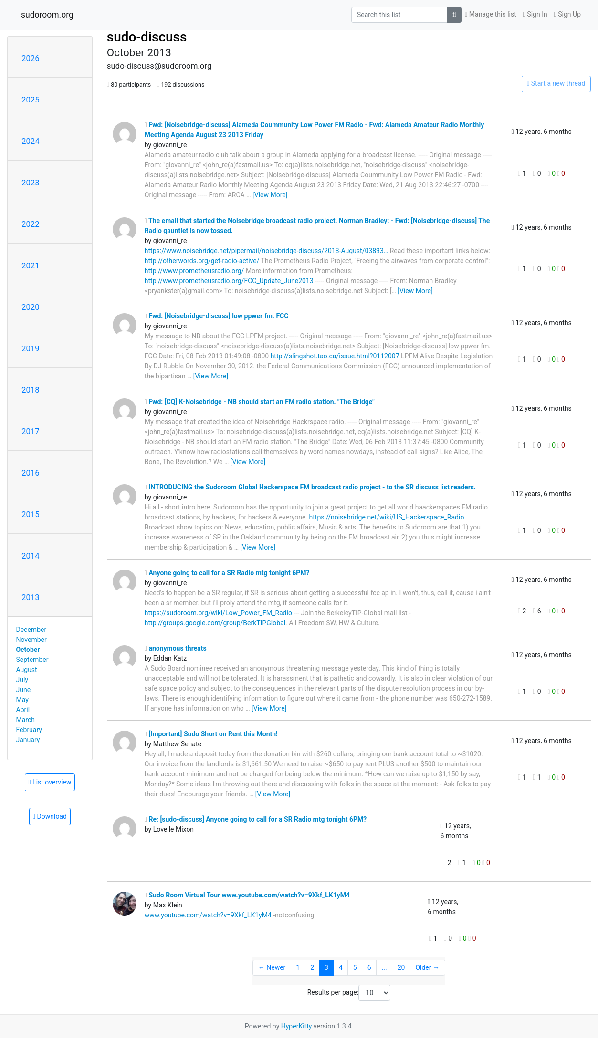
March (25, 719)
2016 (30, 473)
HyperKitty (296, 1026)
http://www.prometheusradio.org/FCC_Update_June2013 (229, 281)
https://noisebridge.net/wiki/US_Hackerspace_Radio (386, 517)
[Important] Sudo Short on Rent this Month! (211, 734)
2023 (30, 182)
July (22, 679)
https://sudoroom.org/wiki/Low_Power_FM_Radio (218, 613)
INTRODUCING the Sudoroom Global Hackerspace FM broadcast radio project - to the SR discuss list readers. (310, 487)
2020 (30, 307)
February (29, 729)
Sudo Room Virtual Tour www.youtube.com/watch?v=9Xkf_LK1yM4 (247, 895)
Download (50, 816)
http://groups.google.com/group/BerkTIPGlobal (215, 623)
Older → (427, 967)
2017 (30, 431)
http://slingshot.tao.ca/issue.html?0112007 (335, 356)
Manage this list (490, 14)
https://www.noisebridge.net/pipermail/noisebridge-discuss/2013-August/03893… (266, 250)
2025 (30, 99)
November (31, 639)
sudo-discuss (147, 37)
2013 (30, 597)
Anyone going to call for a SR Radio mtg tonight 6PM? (227, 573)
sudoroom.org (47, 15)
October (28, 649)
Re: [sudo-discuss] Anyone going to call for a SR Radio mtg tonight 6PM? (256, 819)
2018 (30, 390)
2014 (30, 555)
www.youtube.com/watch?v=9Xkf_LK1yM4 (208, 915)
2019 (30, 348)
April (23, 709)
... (384, 967)
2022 (30, 224)
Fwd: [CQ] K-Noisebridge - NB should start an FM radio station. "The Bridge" (260, 402)
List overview (50, 782)
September (32, 659)
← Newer (272, 967)
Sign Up (567, 14)
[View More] (269, 195)
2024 (30, 141)
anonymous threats (176, 648)
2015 (30, 514)
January (28, 739)
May (22, 699)
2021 (30, 265)
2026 (30, 58)
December (31, 629)
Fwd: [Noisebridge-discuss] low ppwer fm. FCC (217, 316)
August (26, 669)
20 (401, 967)
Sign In (535, 14)
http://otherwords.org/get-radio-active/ (202, 261)
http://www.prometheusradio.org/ (194, 271)
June (23, 689)
